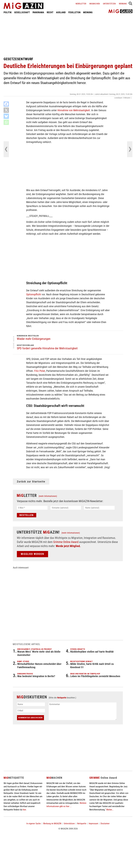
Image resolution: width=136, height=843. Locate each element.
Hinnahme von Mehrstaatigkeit (73, 110)
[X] (6, 110)
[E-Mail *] (32, 508)
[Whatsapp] (6, 122)
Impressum (93, 823)
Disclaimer (105, 823)
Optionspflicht (33, 294)
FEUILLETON (74, 12)
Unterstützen (109, 4)
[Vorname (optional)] (65, 508)
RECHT (50, 12)
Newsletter (81, 4)
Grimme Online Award (65, 542)
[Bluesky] (6, 116)
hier (24, 809)
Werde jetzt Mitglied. (68, 546)
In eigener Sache (33, 823)
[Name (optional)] (99, 508)
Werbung (123, 4)
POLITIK (8, 12)
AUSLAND (61, 12)
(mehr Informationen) (48, 496)
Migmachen (94, 4)
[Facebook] (6, 104)
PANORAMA (38, 12)
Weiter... (109, 809)
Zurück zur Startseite (31, 481)
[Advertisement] (68, 35)
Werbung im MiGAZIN (52, 823)
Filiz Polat (39, 370)
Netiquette (61, 697)
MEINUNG (88, 12)
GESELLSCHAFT (22, 12)
